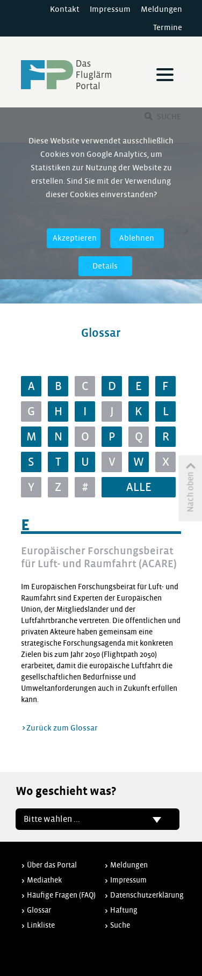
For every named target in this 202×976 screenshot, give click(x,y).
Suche (120, 925)
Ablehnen (136, 238)
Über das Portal (52, 865)
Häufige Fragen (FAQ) (61, 895)
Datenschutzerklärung (147, 895)
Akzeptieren (75, 238)
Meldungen (161, 9)
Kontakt (65, 9)
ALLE (139, 487)
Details (105, 266)
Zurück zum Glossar (62, 728)
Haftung (124, 910)
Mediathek (44, 880)
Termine (167, 27)
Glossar (39, 910)
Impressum (110, 9)
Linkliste (41, 925)
